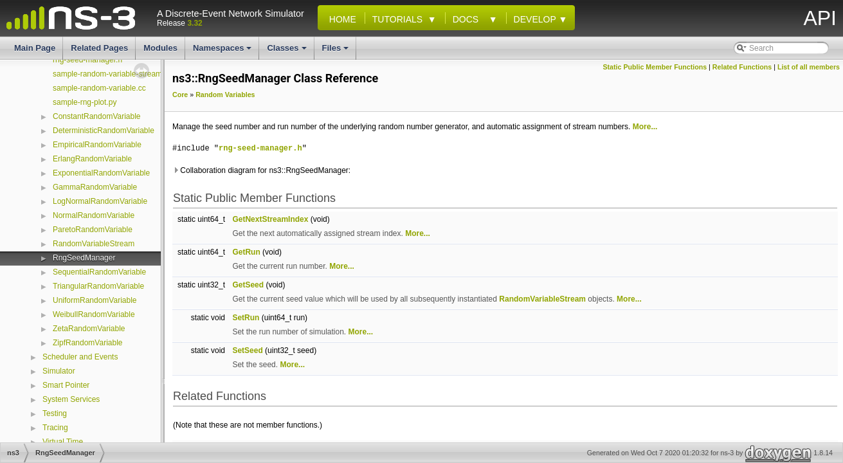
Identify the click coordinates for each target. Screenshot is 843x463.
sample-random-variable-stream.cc (112, 73)
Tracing (55, 427)
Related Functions (742, 67)
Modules (160, 48)
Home (340, 19)
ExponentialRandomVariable (101, 172)
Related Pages (99, 48)
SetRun (245, 317)
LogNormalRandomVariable (100, 201)
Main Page (34, 48)
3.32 (194, 23)
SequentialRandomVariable (99, 272)
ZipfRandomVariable (88, 342)
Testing (54, 413)
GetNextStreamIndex (270, 219)
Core (180, 94)
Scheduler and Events (80, 356)
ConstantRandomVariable (97, 116)
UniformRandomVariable (95, 300)
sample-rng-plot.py (84, 102)
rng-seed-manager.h (87, 59)
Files (336, 51)
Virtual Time (62, 441)
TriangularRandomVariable (98, 286)
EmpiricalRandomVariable (97, 144)
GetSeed (248, 284)
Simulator (58, 371)
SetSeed (247, 350)
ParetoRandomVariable (92, 229)
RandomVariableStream (93, 243)
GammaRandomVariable (95, 187)
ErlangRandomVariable (92, 158)
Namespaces (223, 51)
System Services (71, 399)
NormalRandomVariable (93, 215)
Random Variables (225, 94)
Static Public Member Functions (655, 67)
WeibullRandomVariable (94, 314)
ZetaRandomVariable (89, 328)
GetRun (246, 252)
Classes (287, 51)
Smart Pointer (65, 385)
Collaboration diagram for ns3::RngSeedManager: (261, 170)
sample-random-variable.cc (99, 88)
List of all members (808, 67)
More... (645, 126)
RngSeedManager (84, 257)
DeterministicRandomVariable (103, 130)
